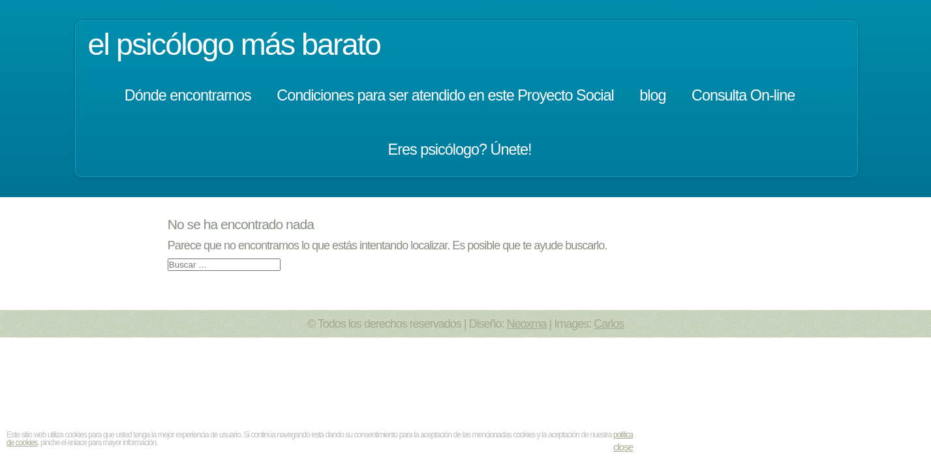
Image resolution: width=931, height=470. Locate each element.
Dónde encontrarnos (188, 95)
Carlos (609, 323)
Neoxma (527, 323)
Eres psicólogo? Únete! (460, 149)
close (623, 446)
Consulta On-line (743, 95)
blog (652, 95)
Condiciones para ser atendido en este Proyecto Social (445, 95)
